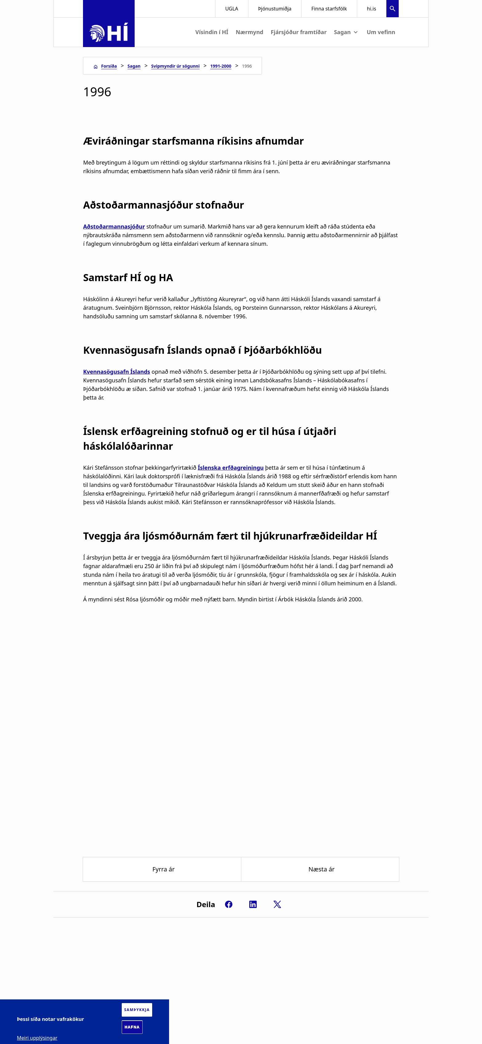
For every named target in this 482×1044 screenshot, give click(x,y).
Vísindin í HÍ (211, 32)
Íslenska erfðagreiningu (230, 467)
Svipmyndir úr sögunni (175, 66)
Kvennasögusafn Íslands (116, 371)
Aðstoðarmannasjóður (114, 226)
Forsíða (109, 66)
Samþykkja (137, 1009)
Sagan (134, 66)
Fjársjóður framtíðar (299, 32)
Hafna (132, 1027)
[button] (392, 9)
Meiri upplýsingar (37, 1037)
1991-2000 (220, 66)
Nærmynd (249, 32)
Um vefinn (381, 32)
